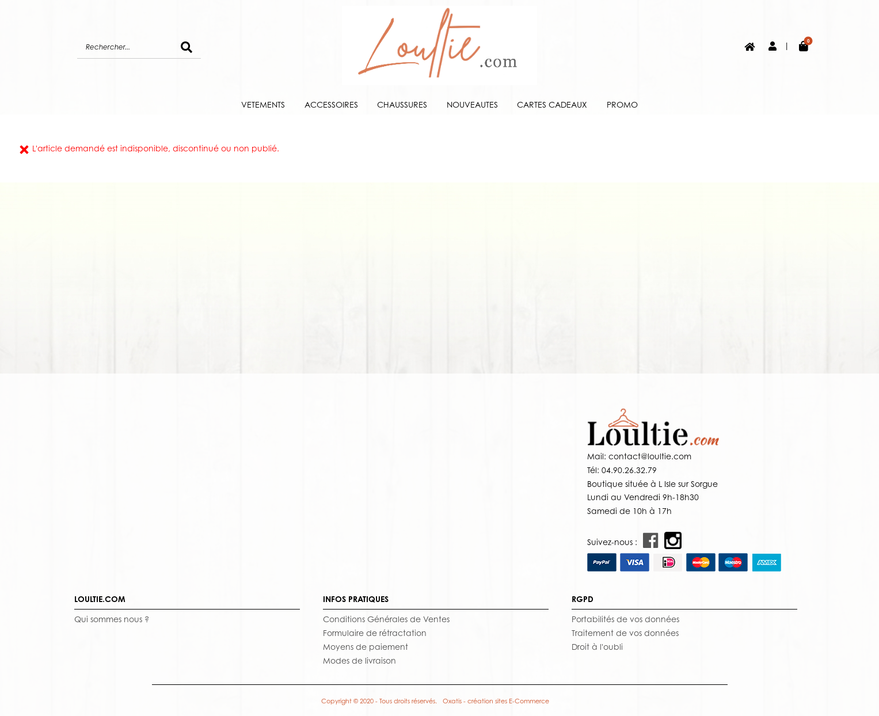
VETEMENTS (263, 104)
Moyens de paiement (365, 647)
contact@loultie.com (648, 456)
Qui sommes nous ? (111, 619)
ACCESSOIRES (331, 104)
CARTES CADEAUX (552, 104)
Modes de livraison (359, 660)
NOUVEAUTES (472, 104)
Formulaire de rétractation (375, 633)
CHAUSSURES (402, 104)
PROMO (622, 104)
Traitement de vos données (625, 633)
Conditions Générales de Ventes (386, 619)
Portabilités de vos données (625, 619)
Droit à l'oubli (597, 647)
